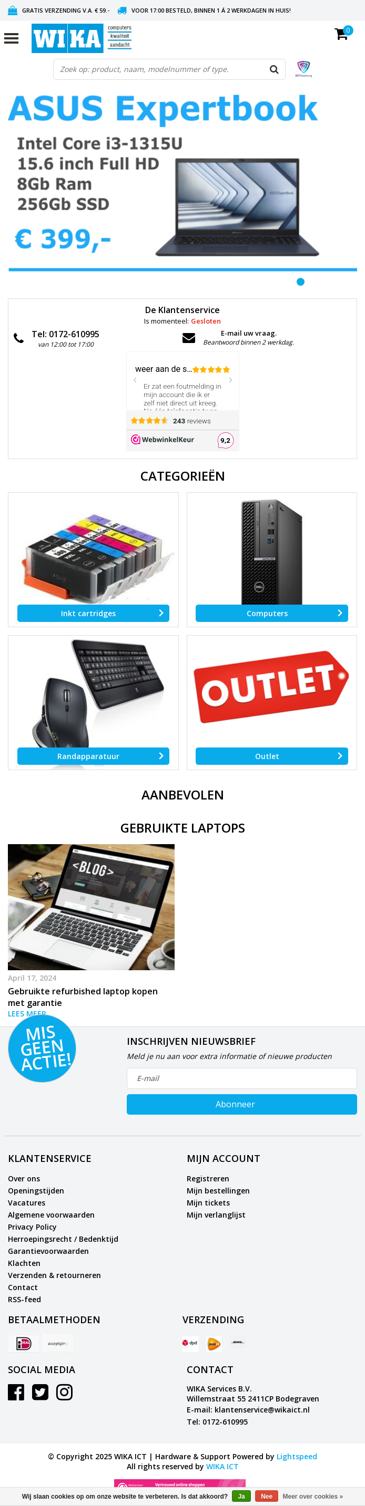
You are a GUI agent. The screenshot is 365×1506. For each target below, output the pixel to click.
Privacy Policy (32, 1227)
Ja (241, 1496)
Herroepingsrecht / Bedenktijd (63, 1239)
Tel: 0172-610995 (217, 1422)
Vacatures (26, 1203)
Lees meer (27, 1014)
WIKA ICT (222, 1466)
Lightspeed (297, 1456)
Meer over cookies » (313, 1496)
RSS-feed (24, 1299)
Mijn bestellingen (218, 1191)
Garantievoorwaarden (48, 1251)
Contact (23, 1287)
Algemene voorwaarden (51, 1215)
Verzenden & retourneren (54, 1275)
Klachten (24, 1263)
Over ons (24, 1178)
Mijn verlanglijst (216, 1215)
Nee (266, 1496)
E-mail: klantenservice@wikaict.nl (248, 1410)
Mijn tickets (208, 1203)
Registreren (208, 1178)
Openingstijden (36, 1191)
